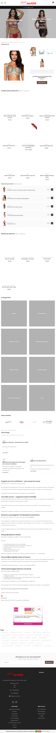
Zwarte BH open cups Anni (27, 175)
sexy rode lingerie (42, 637)
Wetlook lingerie (7, 551)
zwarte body (27, 645)
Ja (36, 731)
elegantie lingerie (46, 632)
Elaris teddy (47, 259)
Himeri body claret (10, 175)
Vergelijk (41, 716)
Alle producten (41, 718)
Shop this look (42, 82)
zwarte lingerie (48, 645)
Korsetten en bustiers (9, 547)
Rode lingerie (5, 632)
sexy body (34, 637)
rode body (20, 637)
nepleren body (29, 635)
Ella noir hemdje (9, 259)
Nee (39, 731)
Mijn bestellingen (41, 711)
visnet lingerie (5, 643)
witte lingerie (23, 643)
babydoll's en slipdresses (26, 545)
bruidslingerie (28, 632)
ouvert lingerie (12, 637)
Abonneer (49, 662)
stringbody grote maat (35, 640)
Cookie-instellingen (14, 718)
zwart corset (31, 643)
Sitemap (14, 727)
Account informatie (41, 709)
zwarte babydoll (18, 645)
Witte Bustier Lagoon (28, 116)
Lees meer (5, 452)
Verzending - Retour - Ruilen (14, 722)
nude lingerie (47, 635)
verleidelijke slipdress (46, 640)
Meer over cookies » (45, 731)
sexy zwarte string (24, 640)
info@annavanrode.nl (15, 696)
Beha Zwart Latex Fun (9, 145)
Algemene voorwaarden (14, 709)
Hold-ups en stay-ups (8, 549)
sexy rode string (5, 640)
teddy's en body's (16, 545)
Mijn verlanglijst (41, 713)
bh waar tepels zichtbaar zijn (16, 632)
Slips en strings (7, 548)
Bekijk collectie (24, 90)
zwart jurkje (39, 643)
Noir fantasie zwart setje (9, 287)
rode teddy (27, 637)
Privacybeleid (15, 713)
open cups (4, 637)
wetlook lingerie (14, 643)
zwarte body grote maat (38, 645)
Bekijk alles (18, 183)
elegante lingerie (37, 632)
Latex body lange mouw (46, 145)
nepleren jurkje (38, 635)
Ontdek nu (14, 26)
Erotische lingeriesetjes (9, 544)
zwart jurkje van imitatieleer (7, 645)
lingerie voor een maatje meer (18, 635)
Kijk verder (42, 27)
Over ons (15, 725)
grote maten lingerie (6, 635)
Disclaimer (14, 711)
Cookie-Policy (15, 716)
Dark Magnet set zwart (27, 259)
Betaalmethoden (14, 720)
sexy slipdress (14, 640)
